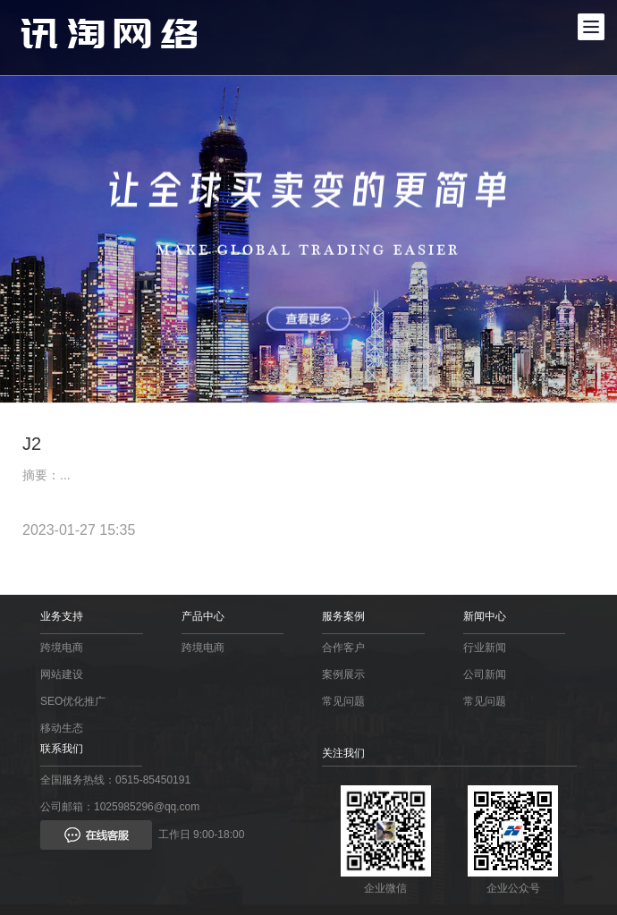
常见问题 (343, 701)
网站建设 (61, 674)
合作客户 (343, 647)
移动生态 (61, 728)
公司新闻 (484, 674)
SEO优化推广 (73, 701)
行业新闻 (484, 647)
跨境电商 (61, 647)
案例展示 (343, 674)
